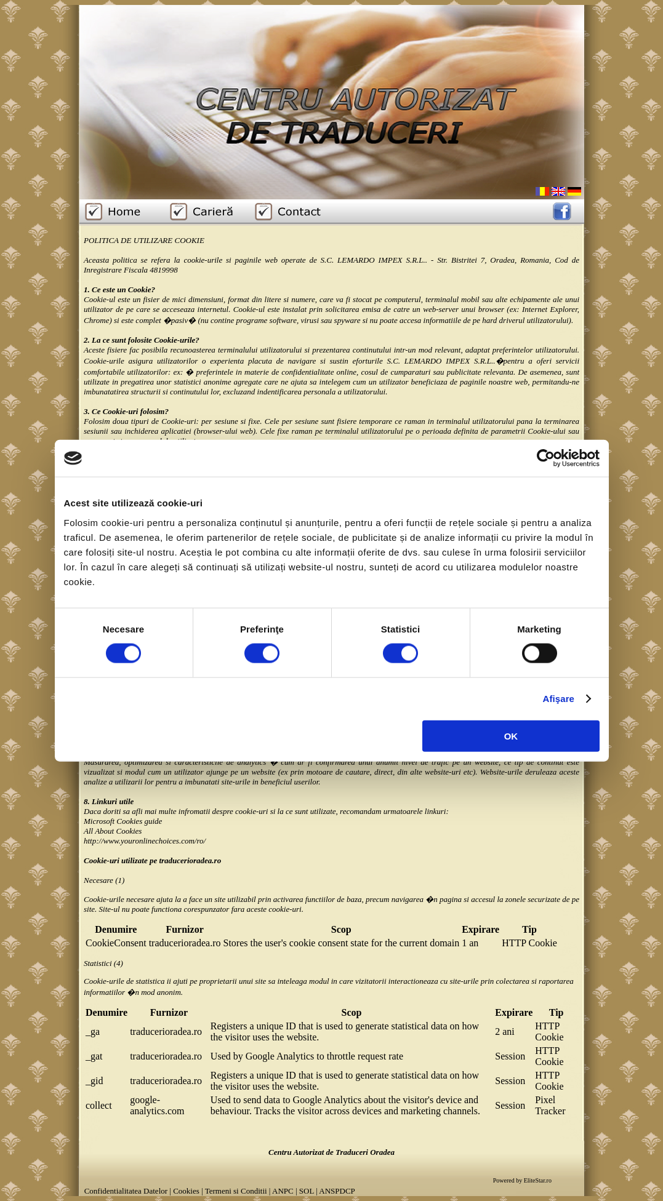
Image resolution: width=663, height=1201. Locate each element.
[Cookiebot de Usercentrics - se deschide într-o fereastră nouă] (546, 458)
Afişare (559, 698)
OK (511, 735)
